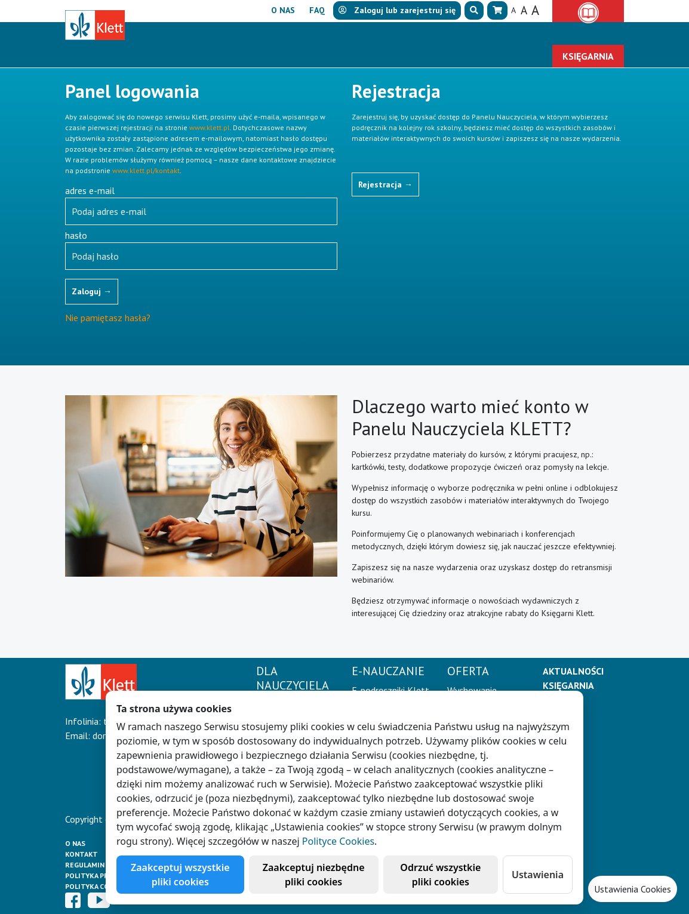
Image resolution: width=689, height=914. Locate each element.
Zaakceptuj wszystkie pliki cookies (180, 874)
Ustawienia (538, 874)
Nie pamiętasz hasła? (107, 318)
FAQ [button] (317, 10)
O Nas (75, 843)
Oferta (385, 33)
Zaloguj (92, 291)
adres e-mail (90, 190)
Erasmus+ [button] (533, 33)
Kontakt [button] (595, 33)
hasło (76, 235)
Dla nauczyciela (211, 33)
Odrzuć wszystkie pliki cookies (440, 874)
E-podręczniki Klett (390, 690)
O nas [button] (283, 10)
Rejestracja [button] (385, 184)
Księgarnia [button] (588, 56)
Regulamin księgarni (103, 864)
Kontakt (81, 854)
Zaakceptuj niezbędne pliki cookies (314, 874)
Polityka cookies (97, 886)
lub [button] (397, 10)
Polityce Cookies (338, 841)
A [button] (513, 10)
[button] (474, 10)
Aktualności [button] (462, 33)
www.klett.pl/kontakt (146, 170)
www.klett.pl (209, 127)
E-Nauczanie (310, 33)
